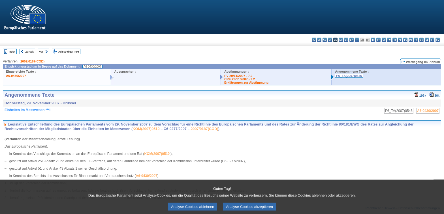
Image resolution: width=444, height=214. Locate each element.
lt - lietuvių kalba (384, 40)
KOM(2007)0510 (146, 129)
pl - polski (405, 40)
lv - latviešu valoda (378, 40)
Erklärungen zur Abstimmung (246, 82)
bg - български (314, 40)
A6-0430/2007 (16, 75)
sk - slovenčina (421, 40)
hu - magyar (389, 40)
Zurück (29, 51)
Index (12, 51)
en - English (351, 40)
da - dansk (330, 40)
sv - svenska (438, 40)
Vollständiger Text (68, 51)
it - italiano (373, 40)
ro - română (416, 40)
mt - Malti (394, 40)
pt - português (411, 40)
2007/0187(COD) (32, 61)
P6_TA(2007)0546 (349, 75)
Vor (41, 51)
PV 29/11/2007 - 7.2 (238, 75)
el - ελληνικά (346, 40)
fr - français (357, 40)
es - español (319, 40)
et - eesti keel (341, 40)
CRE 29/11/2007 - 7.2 (239, 79)
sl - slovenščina (427, 40)
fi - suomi (432, 40)
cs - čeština (325, 40)
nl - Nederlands (400, 40)
